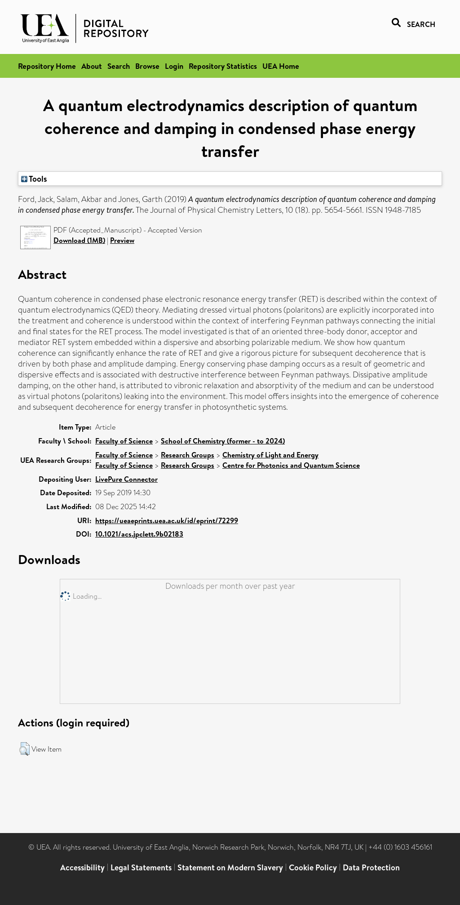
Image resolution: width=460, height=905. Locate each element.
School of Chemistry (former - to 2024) (223, 441)
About (91, 66)
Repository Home (47, 66)
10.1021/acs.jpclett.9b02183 (139, 534)
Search (118, 66)
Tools (34, 178)
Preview (122, 240)
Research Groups (187, 455)
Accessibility (82, 867)
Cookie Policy (313, 867)
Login (174, 66)
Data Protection (371, 867)
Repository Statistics (223, 66)
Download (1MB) (79, 240)
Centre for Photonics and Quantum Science (291, 465)
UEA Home (280, 66)
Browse (147, 66)
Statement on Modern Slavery (230, 867)
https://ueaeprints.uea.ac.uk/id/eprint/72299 (166, 520)
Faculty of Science (124, 441)
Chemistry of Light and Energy (270, 455)
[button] (24, 749)
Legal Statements (141, 867)
